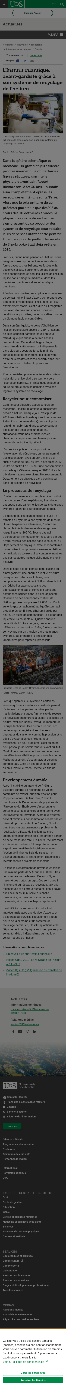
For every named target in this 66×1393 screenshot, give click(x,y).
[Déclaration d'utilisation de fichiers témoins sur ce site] (33, 1361)
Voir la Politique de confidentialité (23, 1361)
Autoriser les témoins (33, 1380)
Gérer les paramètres (33, 1372)
